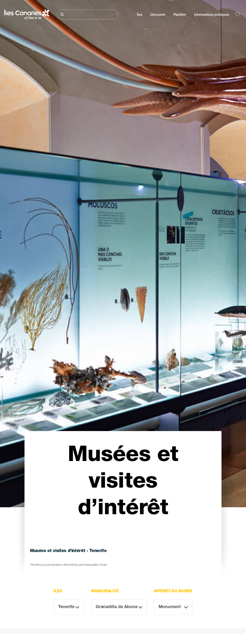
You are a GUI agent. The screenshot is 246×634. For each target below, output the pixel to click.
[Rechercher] (87, 14)
